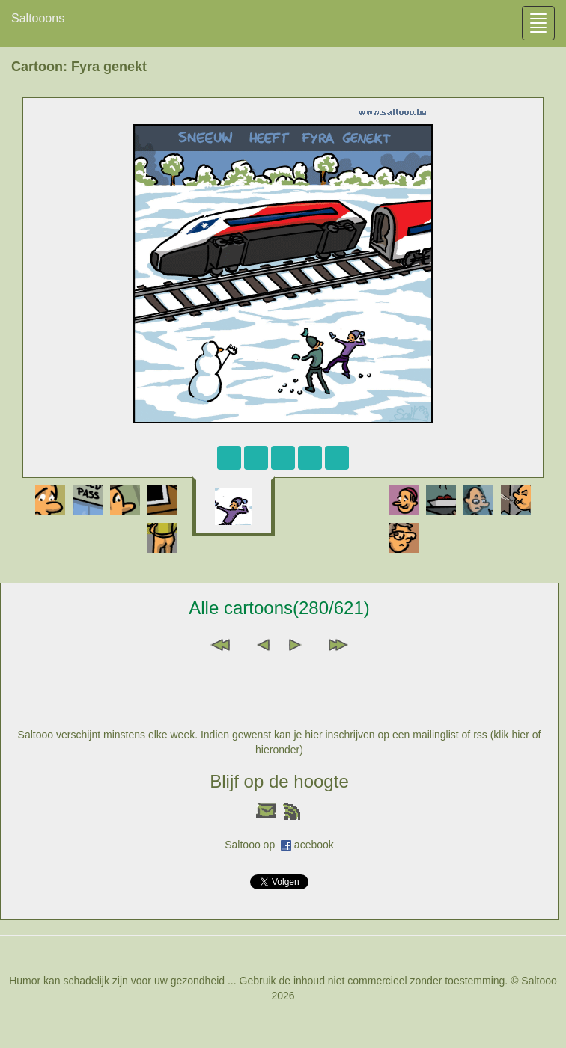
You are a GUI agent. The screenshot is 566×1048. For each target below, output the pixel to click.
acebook (314, 845)
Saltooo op (253, 845)
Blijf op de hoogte (279, 781)
